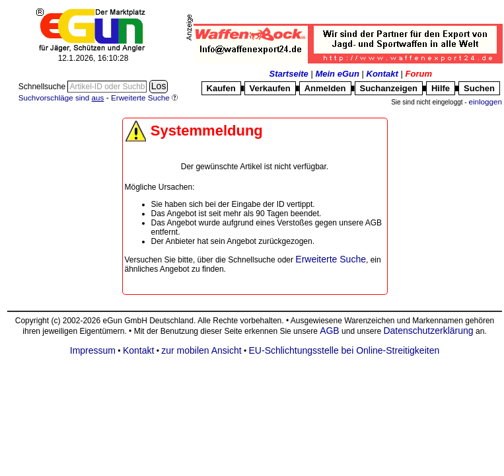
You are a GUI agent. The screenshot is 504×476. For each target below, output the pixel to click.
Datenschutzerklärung (428, 330)
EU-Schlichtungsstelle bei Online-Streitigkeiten (344, 350)
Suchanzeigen (388, 88)
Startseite (289, 74)
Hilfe (440, 88)
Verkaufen (270, 88)
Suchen (479, 88)
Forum (419, 74)
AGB (330, 330)
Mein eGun (337, 74)
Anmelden (325, 88)
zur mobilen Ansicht (201, 350)
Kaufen (221, 88)
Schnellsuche (43, 86)
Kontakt (382, 74)
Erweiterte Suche (330, 259)
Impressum (93, 350)
